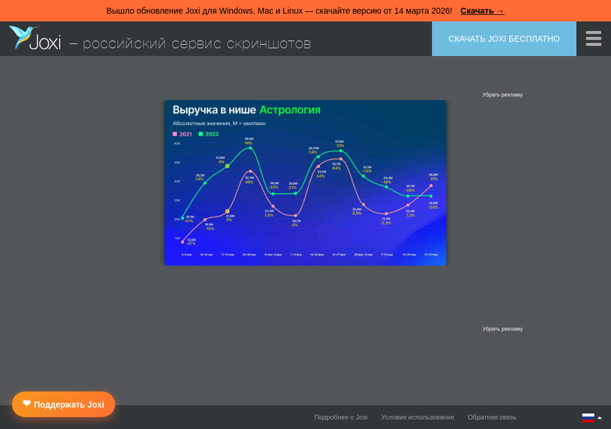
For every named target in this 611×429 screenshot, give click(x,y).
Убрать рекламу (502, 95)
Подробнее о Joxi (341, 417)
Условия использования (417, 417)
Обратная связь (492, 417)
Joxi (34, 37)
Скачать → (483, 10)
